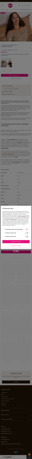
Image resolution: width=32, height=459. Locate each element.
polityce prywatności (22, 216)
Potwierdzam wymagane (16, 245)
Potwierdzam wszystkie (16, 241)
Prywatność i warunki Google (11, 218)
